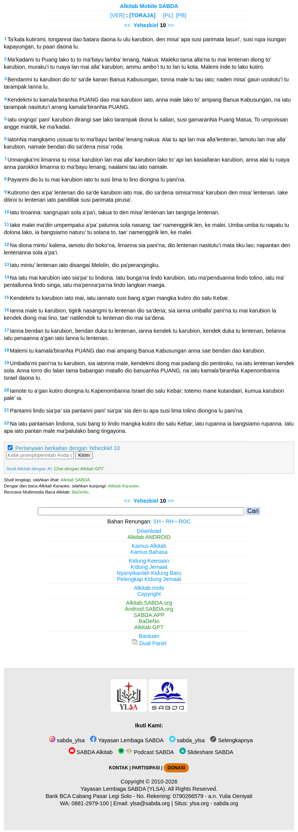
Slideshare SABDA (206, 752)
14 (6, 277)
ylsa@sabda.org (150, 803)
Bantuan (149, 636)
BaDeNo (80, 492)
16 (6, 310)
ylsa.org (199, 803)
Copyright (149, 594)
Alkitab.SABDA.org (149, 603)
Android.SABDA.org (149, 609)
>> (171, 25)
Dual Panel (149, 643)
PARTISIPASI (146, 767)
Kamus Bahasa (149, 552)
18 (6, 350)
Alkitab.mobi (149, 588)
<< (127, 25)
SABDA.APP (149, 615)
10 (6, 211)
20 (6, 390)
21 (6, 410)
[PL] (168, 15)
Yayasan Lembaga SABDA (126, 740)
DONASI (176, 767)
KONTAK (118, 767)
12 (6, 244)
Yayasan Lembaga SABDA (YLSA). (123, 789)
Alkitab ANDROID (149, 537)
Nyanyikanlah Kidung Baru (149, 573)
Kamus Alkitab (149, 546)
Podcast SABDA (146, 752)
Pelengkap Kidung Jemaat (149, 579)
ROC (185, 521)
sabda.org (226, 803)
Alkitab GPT (149, 627)
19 (6, 362)
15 (6, 297)
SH (157, 521)
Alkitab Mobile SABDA (149, 6)
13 (6, 264)
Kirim (84, 455)
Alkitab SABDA (75, 480)
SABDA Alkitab (91, 752)
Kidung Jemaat (149, 567)
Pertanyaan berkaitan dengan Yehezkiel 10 (67, 448)
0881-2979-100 (90, 803)
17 (6, 330)
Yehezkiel (146, 25)
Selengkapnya (231, 740)
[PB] (181, 15)
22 (6, 423)
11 (6, 224)
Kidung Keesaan (149, 561)
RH (170, 521)
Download (149, 531)
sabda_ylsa (67, 740)
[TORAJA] (142, 15)
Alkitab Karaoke (123, 486)
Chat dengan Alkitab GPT (78, 468)
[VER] (117, 15)
